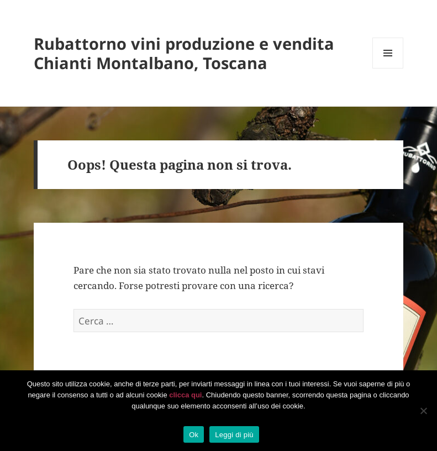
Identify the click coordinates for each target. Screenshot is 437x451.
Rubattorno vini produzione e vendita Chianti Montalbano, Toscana (184, 53)
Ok (193, 435)
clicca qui (185, 395)
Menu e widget (388, 68)
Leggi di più (234, 435)
